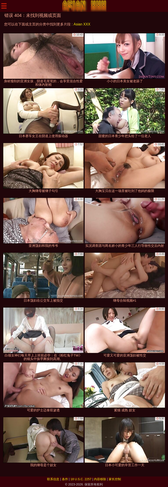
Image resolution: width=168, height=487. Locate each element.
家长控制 (115, 479)
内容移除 (100, 479)
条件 (65, 479)
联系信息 (53, 479)
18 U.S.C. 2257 (80, 479)
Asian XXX (82, 24)
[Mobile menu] (3, 5)
